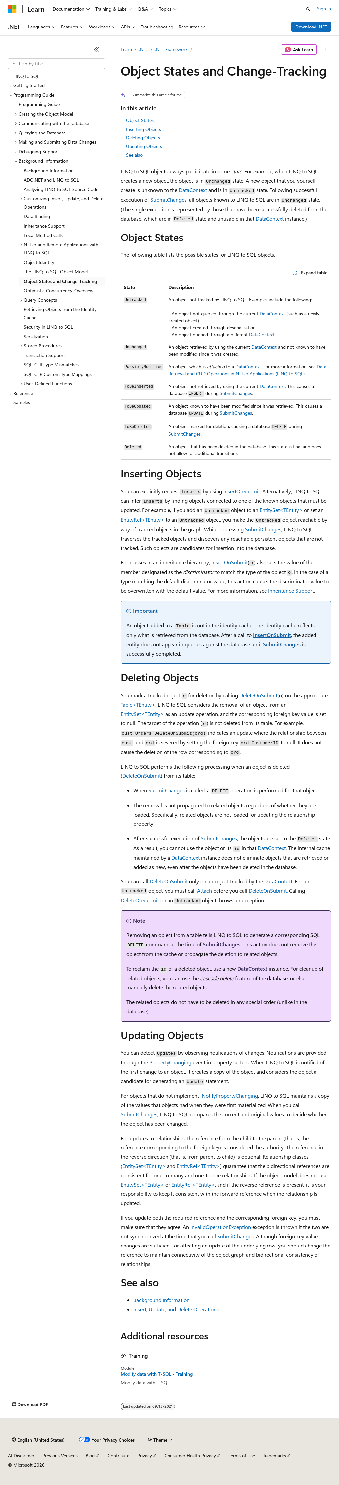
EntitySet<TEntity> (281, 509)
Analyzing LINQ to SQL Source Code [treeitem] (61, 189)
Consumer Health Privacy (190, 1455)
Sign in (324, 8)
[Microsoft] (12, 9)
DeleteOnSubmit (258, 695)
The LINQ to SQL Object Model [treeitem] (56, 271)
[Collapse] (96, 50)
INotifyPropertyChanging (229, 1095)
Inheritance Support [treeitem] (44, 226)
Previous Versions (60, 1455)
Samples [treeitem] (21, 402)
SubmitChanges (168, 199)
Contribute (118, 1455)
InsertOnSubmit (241, 491)
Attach (204, 890)
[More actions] (325, 49)
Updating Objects (144, 146)
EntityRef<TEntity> (142, 519)
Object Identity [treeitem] (39, 262)
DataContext (193, 189)
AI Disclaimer (21, 1455)
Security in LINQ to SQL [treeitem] (48, 327)
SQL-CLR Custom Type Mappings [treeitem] (58, 374)
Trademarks (274, 1455)
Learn (126, 49)
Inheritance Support (291, 590)
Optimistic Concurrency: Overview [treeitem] (58, 290)
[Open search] (308, 9)
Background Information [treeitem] (48, 170)
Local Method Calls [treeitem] (43, 235)
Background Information (161, 1300)
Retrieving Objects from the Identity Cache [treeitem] (60, 313)
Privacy (144, 1455)
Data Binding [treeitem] (37, 216)
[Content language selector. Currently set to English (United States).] (38, 1440)
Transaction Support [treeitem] (44, 355)
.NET (143, 49)
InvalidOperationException (220, 1226)
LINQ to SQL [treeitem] (26, 76)
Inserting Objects (143, 129)
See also (134, 155)
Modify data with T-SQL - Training (157, 1374)
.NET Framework (171, 49)
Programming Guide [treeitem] (39, 104)
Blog (90, 1455)
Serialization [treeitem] (36, 336)
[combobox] (56, 63)
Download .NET (311, 27)
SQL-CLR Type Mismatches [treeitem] (51, 364)
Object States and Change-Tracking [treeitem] (60, 281)
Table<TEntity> (138, 704)
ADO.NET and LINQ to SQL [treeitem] (51, 180)
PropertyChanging (170, 1062)
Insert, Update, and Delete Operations (176, 1309)
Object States (140, 120)
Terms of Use (242, 1455)
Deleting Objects (143, 137)
